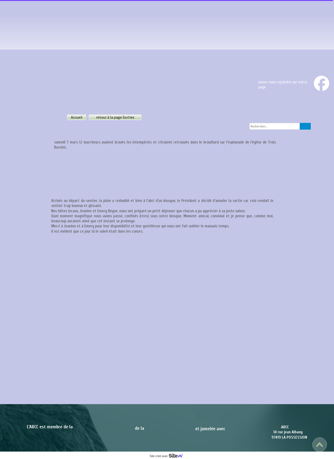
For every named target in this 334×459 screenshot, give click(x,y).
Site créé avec (168, 456)
